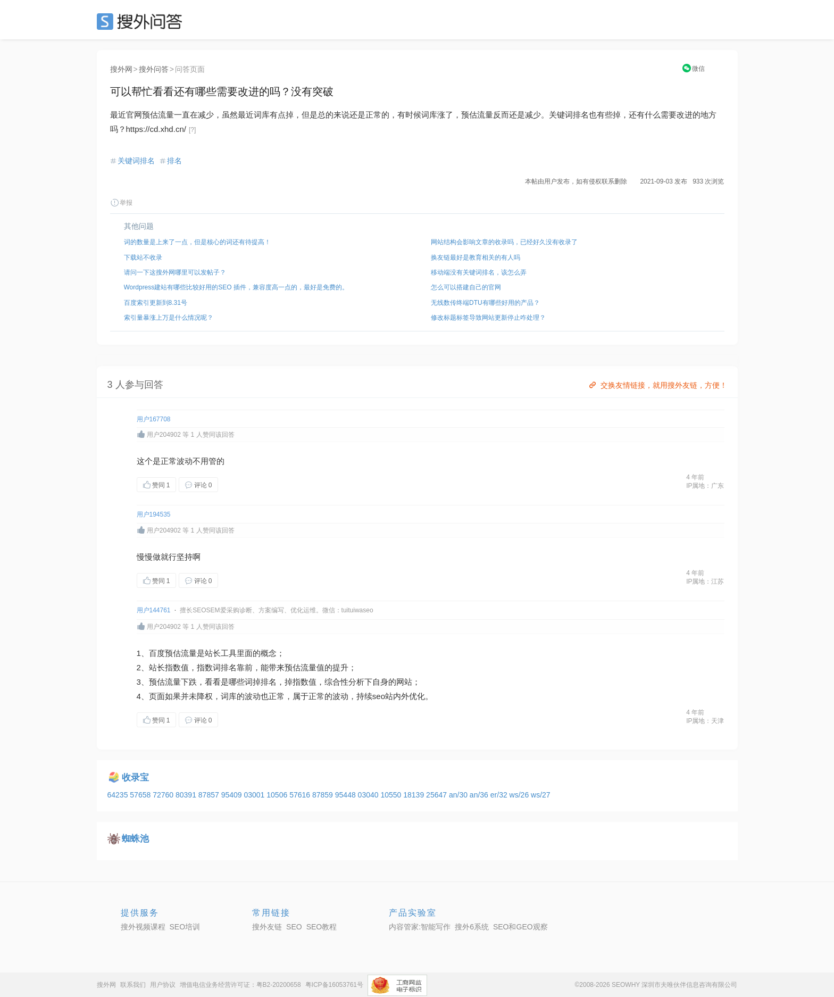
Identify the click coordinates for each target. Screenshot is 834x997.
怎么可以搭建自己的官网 (466, 287)
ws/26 (520, 795)
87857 (209, 795)
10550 (391, 795)
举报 (121, 202)
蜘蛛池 (135, 839)
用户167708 (154, 419)
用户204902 (164, 434)
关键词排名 (136, 160)
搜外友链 (267, 927)
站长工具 (221, 653)
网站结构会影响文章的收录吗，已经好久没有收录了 (504, 242)
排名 (174, 160)
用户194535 (154, 514)
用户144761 (154, 610)
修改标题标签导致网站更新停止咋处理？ (488, 317)
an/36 (480, 795)
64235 (118, 795)
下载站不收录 (143, 257)
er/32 (500, 795)
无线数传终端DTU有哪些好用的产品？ (485, 302)
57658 (141, 795)
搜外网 (121, 69)
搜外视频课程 (143, 927)
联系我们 (133, 984)
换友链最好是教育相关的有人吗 (475, 257)
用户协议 (163, 984)
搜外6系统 (472, 927)
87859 (323, 795)
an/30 (459, 795)
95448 (346, 795)
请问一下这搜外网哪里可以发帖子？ (175, 272)
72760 (164, 795)
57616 (300, 795)
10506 (277, 795)
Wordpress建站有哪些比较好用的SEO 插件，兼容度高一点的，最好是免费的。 (236, 287)
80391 (187, 795)
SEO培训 (185, 927)
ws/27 (541, 795)
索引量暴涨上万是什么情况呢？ (168, 317)
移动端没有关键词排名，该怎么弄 (479, 272)
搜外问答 (154, 69)
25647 (437, 795)
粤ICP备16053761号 (334, 984)
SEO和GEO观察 (520, 927)
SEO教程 (321, 927)
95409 (232, 795)
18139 (414, 795)
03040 (369, 795)
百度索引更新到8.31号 (155, 302)
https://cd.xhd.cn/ (156, 129)
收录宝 (135, 777)
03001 (255, 795)
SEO (142, 21)
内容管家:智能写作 (420, 927)
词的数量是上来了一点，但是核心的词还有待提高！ (197, 242)
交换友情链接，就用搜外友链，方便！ (657, 385)
